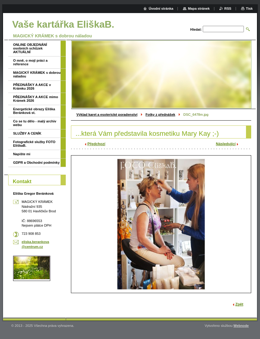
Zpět (239, 304)
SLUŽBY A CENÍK (27, 133)
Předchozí (96, 144)
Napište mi (21, 154)
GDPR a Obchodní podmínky (36, 162)
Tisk (249, 8)
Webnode (241, 325)
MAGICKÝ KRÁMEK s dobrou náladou (37, 74)
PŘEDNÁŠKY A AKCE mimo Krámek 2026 (35, 98)
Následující (226, 144)
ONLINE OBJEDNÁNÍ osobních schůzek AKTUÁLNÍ (30, 48)
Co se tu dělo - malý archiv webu (34, 123)
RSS (227, 8)
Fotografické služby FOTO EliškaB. (34, 143)
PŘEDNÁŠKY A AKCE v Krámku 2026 (32, 86)
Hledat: (196, 29)
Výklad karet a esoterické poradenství (106, 114)
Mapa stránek (199, 8)
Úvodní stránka (161, 8)
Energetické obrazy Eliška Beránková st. (34, 111)
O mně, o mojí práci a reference (30, 62)
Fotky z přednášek (160, 114)
